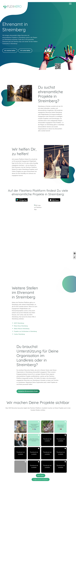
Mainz (47, 543)
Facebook (17, 543)
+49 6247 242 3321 (14, 535)
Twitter (6, 543)
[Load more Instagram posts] (40, 475)
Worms (64, 543)
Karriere (48, 580)
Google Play (22, 199)
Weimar (64, 541)
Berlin (39, 539)
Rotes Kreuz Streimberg (21, 326)
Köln (47, 541)
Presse (53, 580)
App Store (54, 199)
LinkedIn (13, 543)
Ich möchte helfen (9, 50)
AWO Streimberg (19, 323)
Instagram (10, 543)
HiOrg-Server (41, 556)
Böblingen (65, 539)
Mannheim (57, 539)
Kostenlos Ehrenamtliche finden (28, 391)
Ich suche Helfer (25, 50)
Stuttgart (56, 543)
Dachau (39, 543)
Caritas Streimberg (19, 334)
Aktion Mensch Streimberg (21, 328)
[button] (20, 426)
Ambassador (41, 580)
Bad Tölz (39, 541)
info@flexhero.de (13, 537)
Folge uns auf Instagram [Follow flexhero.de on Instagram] (40, 479)
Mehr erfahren (25, 552)
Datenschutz (68, 580)
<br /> (38, 247)
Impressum (60, 580)
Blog (30, 580)
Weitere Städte (41, 548)
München (56, 541)
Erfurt (47, 539)
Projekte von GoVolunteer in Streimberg (25, 331)
